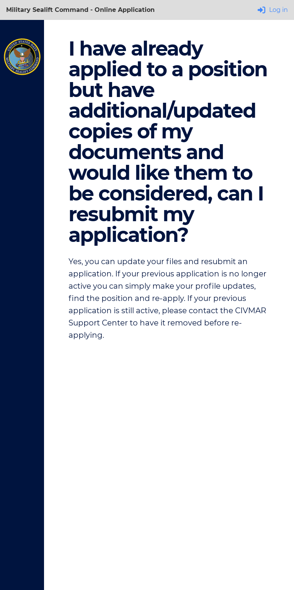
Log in (273, 10)
